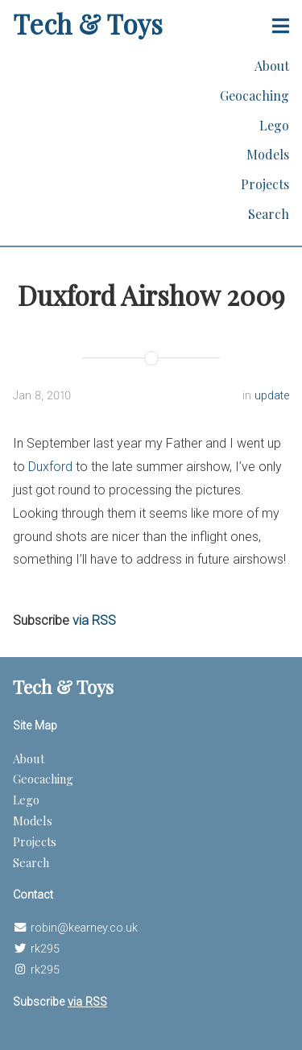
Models (267, 154)
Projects (265, 184)
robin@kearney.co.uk (84, 928)
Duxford (50, 466)
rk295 (45, 949)
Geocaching (254, 95)
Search (268, 213)
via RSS (94, 620)
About (271, 65)
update (271, 396)
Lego (274, 125)
